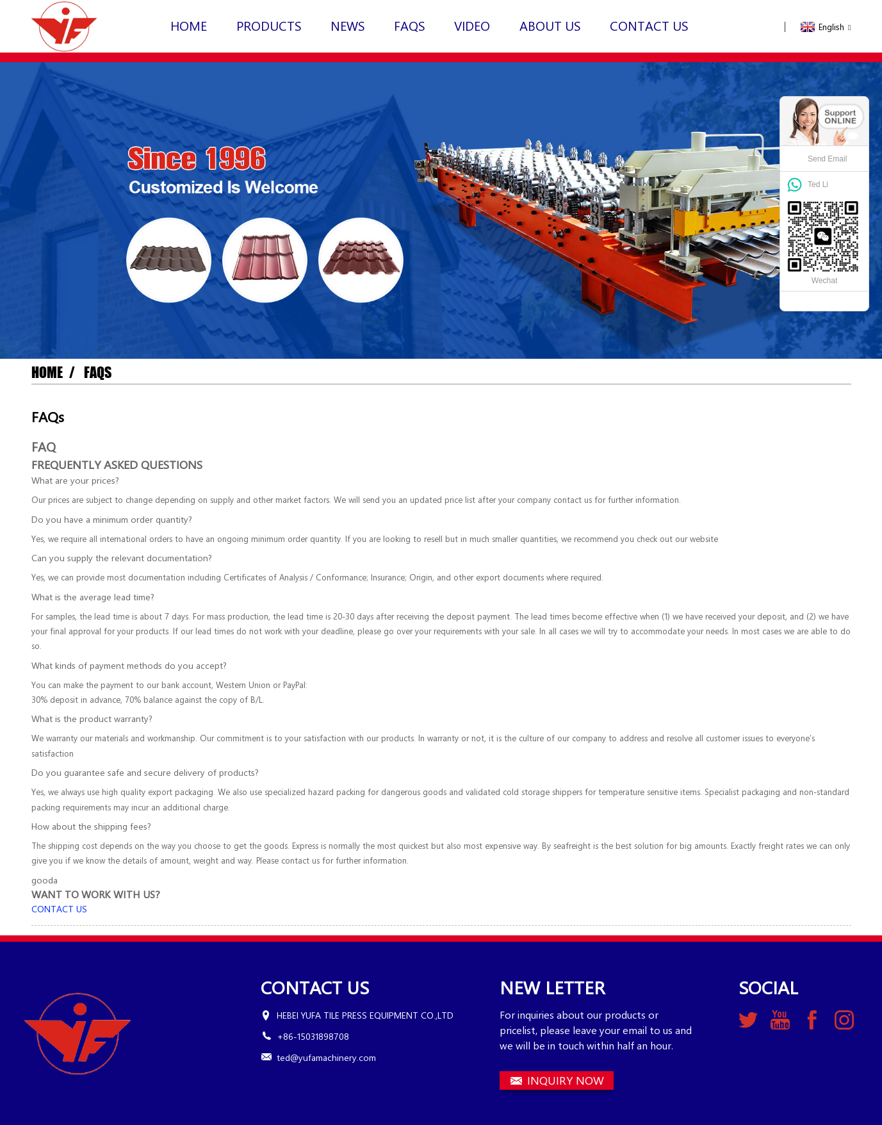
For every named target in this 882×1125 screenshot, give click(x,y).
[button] (59, 909)
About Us (550, 25)
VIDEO (472, 25)
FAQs (409, 25)
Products (269, 25)
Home (188, 25)
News (348, 25)
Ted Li (818, 183)
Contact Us (649, 25)
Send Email (827, 158)
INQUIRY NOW (565, 1080)
